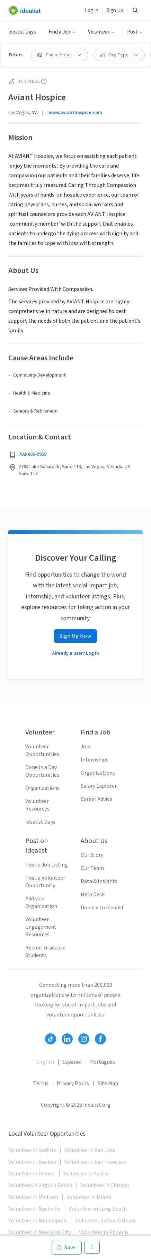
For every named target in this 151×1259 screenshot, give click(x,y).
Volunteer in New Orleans (106, 1220)
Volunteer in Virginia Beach (40, 1185)
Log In (91, 10)
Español (72, 1062)
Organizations (42, 788)
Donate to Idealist (102, 907)
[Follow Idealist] (50, 1038)
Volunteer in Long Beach (98, 1209)
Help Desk (93, 894)
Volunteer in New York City (39, 1232)
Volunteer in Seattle (32, 1150)
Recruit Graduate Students (45, 951)
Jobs (86, 746)
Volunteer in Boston (32, 1162)
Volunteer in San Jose (89, 1150)
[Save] (67, 1248)
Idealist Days (22, 32)
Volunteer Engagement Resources (40, 927)
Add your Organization (41, 902)
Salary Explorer (99, 786)
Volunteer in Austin (86, 1173)
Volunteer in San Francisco (95, 1162)
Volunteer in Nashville (34, 1209)
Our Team (92, 868)
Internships (94, 760)
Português (102, 1062)
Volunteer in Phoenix (103, 1232)
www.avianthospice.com (75, 112)
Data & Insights (99, 881)
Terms (40, 1083)
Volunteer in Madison (33, 1197)
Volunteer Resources (37, 805)
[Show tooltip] (43, 81)
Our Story (92, 855)
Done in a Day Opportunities (42, 771)
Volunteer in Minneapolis (38, 1220)
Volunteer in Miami (88, 1197)
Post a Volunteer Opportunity (45, 881)
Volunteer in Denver (31, 1173)
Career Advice (96, 799)
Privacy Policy (73, 1083)
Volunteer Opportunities (42, 750)
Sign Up (115, 10)
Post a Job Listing (46, 865)
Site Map (108, 1083)
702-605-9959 (32, 454)
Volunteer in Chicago (105, 1185)
